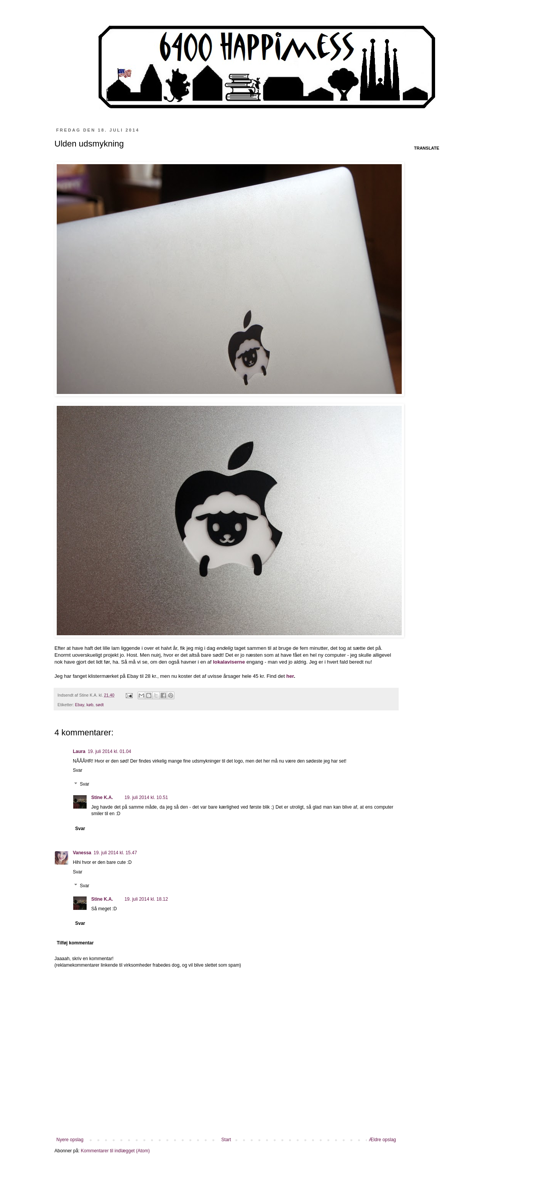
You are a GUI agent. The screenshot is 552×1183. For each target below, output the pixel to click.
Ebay (79, 704)
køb (89, 704)
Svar (77, 770)
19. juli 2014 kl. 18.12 (146, 899)
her (290, 676)
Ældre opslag (382, 1139)
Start (226, 1139)
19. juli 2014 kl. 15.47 (115, 852)
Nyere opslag (70, 1139)
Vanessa (82, 852)
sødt (99, 704)
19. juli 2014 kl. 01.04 (109, 751)
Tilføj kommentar (75, 943)
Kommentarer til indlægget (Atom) (115, 1150)
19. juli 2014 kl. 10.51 (146, 797)
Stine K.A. (102, 797)
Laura (79, 751)
